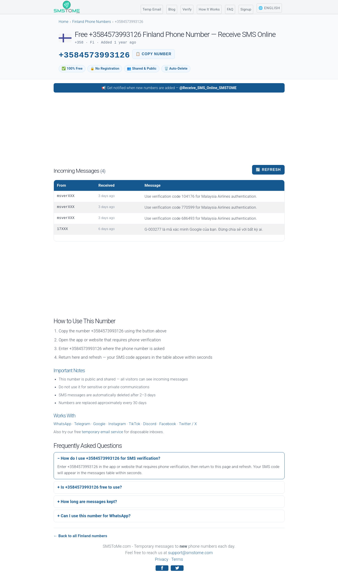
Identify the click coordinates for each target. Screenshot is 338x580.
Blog (171, 9)
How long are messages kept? (89, 501)
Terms (177, 559)
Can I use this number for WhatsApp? (96, 515)
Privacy (161, 559)
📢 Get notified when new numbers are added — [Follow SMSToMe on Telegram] (169, 88)
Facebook (167, 423)
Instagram (117, 423)
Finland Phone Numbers (91, 21)
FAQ (230, 9)
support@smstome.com (190, 552)
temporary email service (102, 432)
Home (64, 21)
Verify (187, 9)
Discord (149, 423)
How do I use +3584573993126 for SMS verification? (110, 458)
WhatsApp (62, 423)
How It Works (209, 9)
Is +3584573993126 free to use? (91, 487)
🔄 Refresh (268, 170)
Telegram (82, 423)
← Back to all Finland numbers (80, 535)
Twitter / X (188, 423)
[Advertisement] (169, 128)
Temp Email (152, 9)
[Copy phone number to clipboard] (153, 54)
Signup (245, 9)
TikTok (134, 423)
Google (99, 423)
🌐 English (269, 8)
